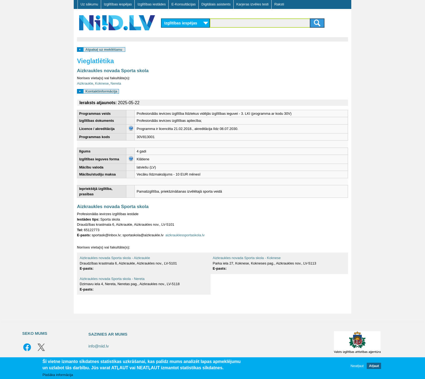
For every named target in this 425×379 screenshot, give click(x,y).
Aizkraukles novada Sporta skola (113, 70)
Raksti (279, 4)
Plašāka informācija (58, 375)
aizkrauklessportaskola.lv (185, 235)
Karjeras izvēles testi (252, 4)
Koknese (102, 83)
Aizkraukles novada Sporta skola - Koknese (247, 258)
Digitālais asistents (216, 4)
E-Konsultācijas (183, 4)
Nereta (116, 83)
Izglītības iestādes (151, 4)
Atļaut (374, 366)
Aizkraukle (85, 83)
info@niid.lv (98, 346)
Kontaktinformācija (101, 91)
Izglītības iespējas (118, 4)
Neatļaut (356, 366)
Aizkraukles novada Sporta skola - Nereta (112, 279)
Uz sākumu (89, 4)
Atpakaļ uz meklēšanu (103, 49)
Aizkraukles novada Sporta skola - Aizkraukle (115, 258)
